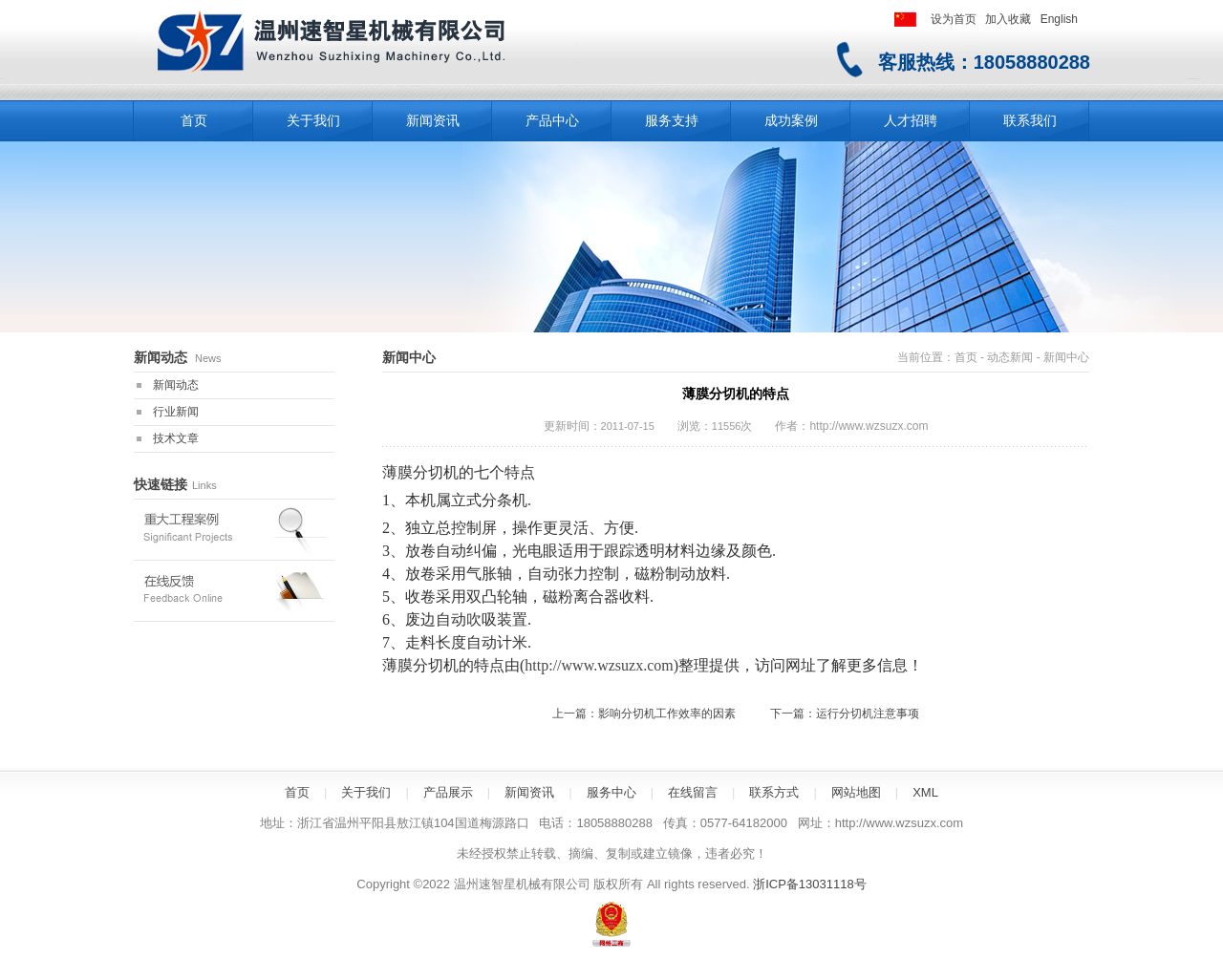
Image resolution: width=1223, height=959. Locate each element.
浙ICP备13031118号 (810, 884)
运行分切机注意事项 (867, 713)
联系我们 (1030, 120)
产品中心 (552, 120)
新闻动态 (176, 385)
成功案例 (791, 120)
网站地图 (856, 792)
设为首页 (953, 19)
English (1059, 19)
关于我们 (313, 120)
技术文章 (176, 438)
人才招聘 (910, 120)
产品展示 (448, 792)
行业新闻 (176, 411)
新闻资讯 (433, 120)
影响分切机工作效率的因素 (667, 713)
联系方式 (774, 792)
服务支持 (671, 120)
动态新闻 (1010, 357)
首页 (966, 357)
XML (925, 792)
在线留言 (693, 792)
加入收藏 (1008, 19)
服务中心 (611, 792)
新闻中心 (1066, 357)
